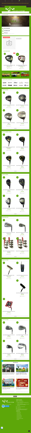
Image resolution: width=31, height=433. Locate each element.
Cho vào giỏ (9, 68)
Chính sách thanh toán (19, 417)
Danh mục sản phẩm (5, 14)
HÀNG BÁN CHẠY (6, 50)
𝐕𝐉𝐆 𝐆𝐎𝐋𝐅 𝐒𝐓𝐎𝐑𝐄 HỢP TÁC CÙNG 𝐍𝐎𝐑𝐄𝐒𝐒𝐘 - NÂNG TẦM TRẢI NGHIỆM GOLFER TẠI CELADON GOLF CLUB (21, 374)
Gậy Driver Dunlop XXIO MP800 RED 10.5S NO (22, 122)
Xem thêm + (15, 213)
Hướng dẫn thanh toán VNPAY (20, 418)
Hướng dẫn (18, 419)
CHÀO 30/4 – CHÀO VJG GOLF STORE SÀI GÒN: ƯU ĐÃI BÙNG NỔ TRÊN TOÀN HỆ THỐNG (22, 388)
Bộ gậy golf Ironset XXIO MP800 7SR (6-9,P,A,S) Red (22, 250)
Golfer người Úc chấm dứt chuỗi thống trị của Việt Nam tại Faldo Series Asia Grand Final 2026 (8, 374)
